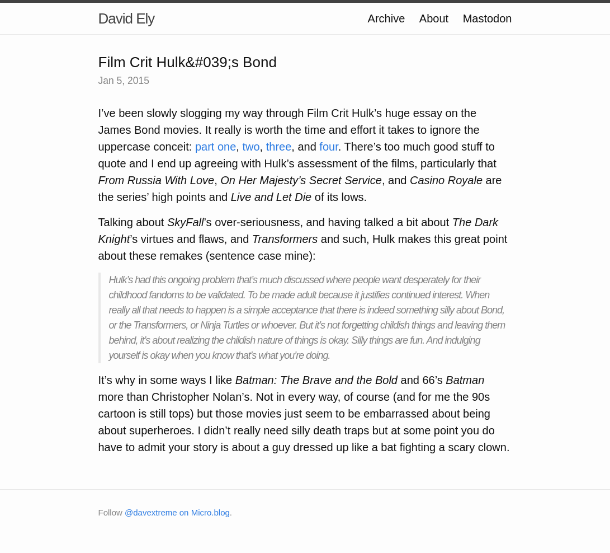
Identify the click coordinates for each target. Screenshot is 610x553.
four (328, 146)
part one (215, 146)
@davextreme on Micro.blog (177, 512)
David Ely (126, 18)
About (433, 18)
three (279, 146)
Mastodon (487, 18)
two (250, 146)
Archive (386, 18)
